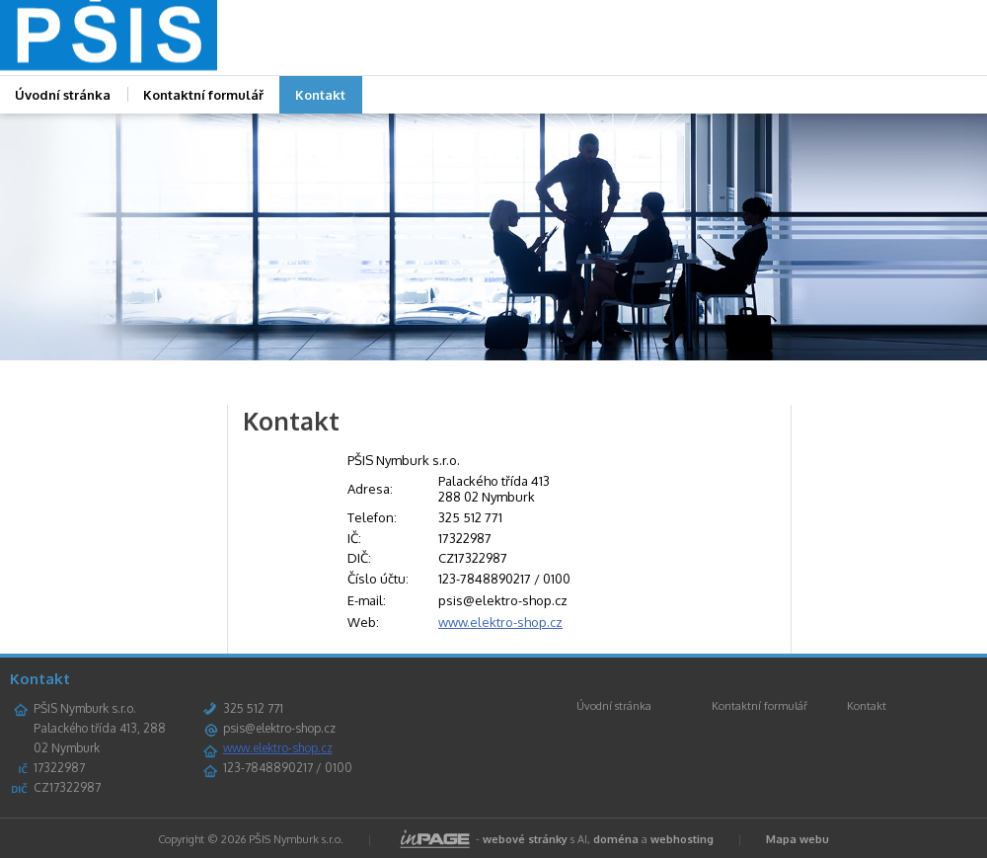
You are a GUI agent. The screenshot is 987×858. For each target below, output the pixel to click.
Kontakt (320, 95)
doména (616, 839)
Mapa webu (797, 839)
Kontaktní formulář (203, 95)
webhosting (682, 839)
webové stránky (525, 839)
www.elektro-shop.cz (500, 622)
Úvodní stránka (613, 706)
